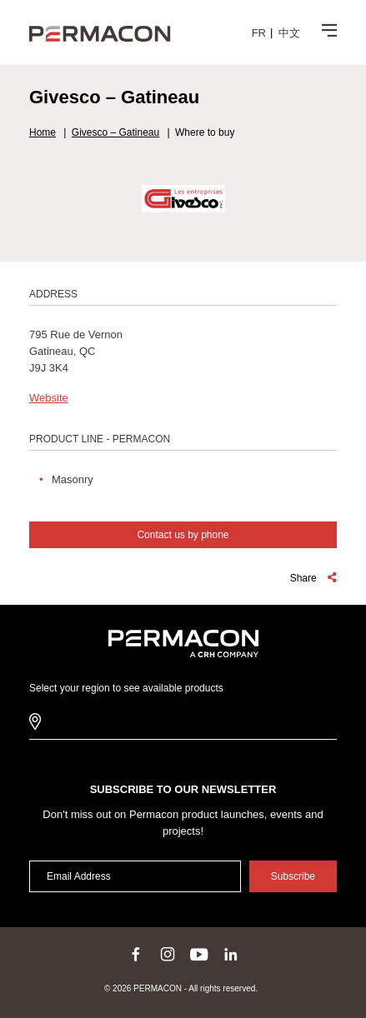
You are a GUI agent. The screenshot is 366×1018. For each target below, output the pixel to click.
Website (48, 398)
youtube (199, 954)
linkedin (231, 954)
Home (42, 132)
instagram (167, 954)
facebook (136, 954)
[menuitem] (259, 32)
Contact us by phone (182, 535)
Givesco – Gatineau (115, 132)
